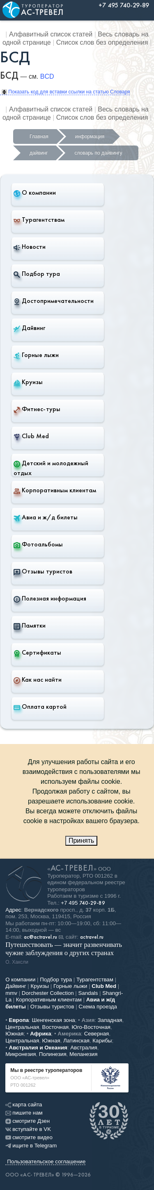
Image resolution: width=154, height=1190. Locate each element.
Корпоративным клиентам (55, 490)
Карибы (102, 1041)
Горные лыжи (36, 355)
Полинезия (53, 1054)
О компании (35, 193)
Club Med (31, 436)
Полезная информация (50, 598)
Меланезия (83, 1054)
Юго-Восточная (91, 1027)
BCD (47, 76)
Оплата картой (40, 707)
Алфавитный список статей (50, 34)
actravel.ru (91, 937)
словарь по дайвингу (98, 153)
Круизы (28, 382)
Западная (110, 1020)
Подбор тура (37, 274)
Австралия (83, 1047)
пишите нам (23, 1113)
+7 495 (83, 903)
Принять (81, 840)
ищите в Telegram (31, 1145)
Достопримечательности (54, 301)
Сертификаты (37, 652)
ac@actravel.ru (40, 937)
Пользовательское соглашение (46, 1161)
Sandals (88, 993)
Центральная (22, 1027)
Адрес (13, 910)
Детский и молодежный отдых (51, 468)
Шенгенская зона (53, 1020)
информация (90, 136)
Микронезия (20, 1054)
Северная (96, 1034)
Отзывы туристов (43, 571)
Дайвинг (29, 328)
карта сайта (23, 1104)
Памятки (30, 625)
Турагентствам (39, 220)
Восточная (55, 1027)
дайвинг (39, 153)
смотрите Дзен (27, 1121)
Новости (30, 247)
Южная (14, 1034)
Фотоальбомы (38, 544)
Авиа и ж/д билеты (46, 517)
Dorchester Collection (48, 993)
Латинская (76, 1041)
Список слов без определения (102, 42)
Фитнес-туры (37, 409)
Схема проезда (97, 1006)
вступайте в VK (28, 1129)
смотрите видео (29, 1137)
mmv (11, 993)
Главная (39, 136)
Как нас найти (38, 680)
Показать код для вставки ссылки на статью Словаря (66, 92)
